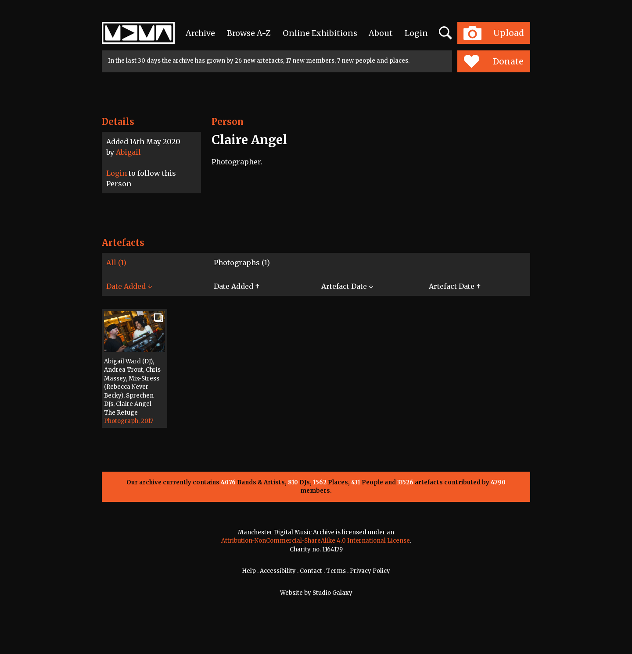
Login (416, 33)
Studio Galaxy (332, 593)
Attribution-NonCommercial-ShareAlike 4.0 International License (315, 540)
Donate (493, 61)
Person (228, 121)
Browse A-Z (249, 33)
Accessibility (278, 571)
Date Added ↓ (129, 286)
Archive (200, 33)
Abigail (128, 152)
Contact (311, 571)
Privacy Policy (370, 571)
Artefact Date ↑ (455, 286)
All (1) (116, 262)
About (381, 33)
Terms (336, 571)
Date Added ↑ (236, 286)
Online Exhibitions (320, 33)
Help (249, 571)
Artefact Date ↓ (347, 286)
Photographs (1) (242, 262)
